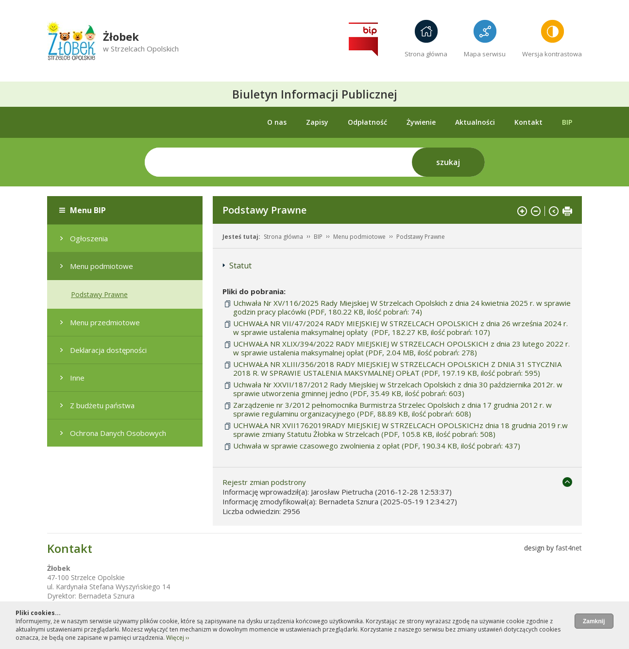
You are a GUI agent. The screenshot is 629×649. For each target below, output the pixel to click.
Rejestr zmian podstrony (264, 482)
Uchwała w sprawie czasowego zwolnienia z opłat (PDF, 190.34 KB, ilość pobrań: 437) (376, 445)
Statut (240, 265)
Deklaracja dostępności (108, 350)
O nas (277, 122)
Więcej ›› (177, 637)
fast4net (569, 547)
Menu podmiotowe (101, 266)
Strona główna (426, 54)
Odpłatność (367, 122)
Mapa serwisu (485, 54)
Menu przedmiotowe (105, 322)
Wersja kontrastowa (552, 54)
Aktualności (475, 122)
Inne (77, 378)
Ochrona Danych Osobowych (118, 433)
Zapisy (317, 122)
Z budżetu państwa (102, 405)
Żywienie (421, 122)
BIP (567, 122)
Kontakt (528, 122)
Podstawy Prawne (99, 294)
